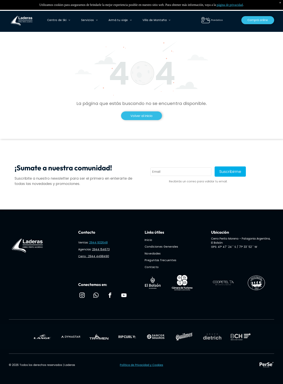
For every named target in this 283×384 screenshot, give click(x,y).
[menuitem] (59, 20)
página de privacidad (230, 4)
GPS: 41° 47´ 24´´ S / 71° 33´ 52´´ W (234, 247)
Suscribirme (230, 171)
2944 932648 (98, 242)
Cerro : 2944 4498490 (93, 256)
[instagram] (82, 295)
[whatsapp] (96, 295)
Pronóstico (217, 20)
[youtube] (124, 295)
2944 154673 (101, 249)
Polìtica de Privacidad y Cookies (141, 365)
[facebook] (110, 295)
